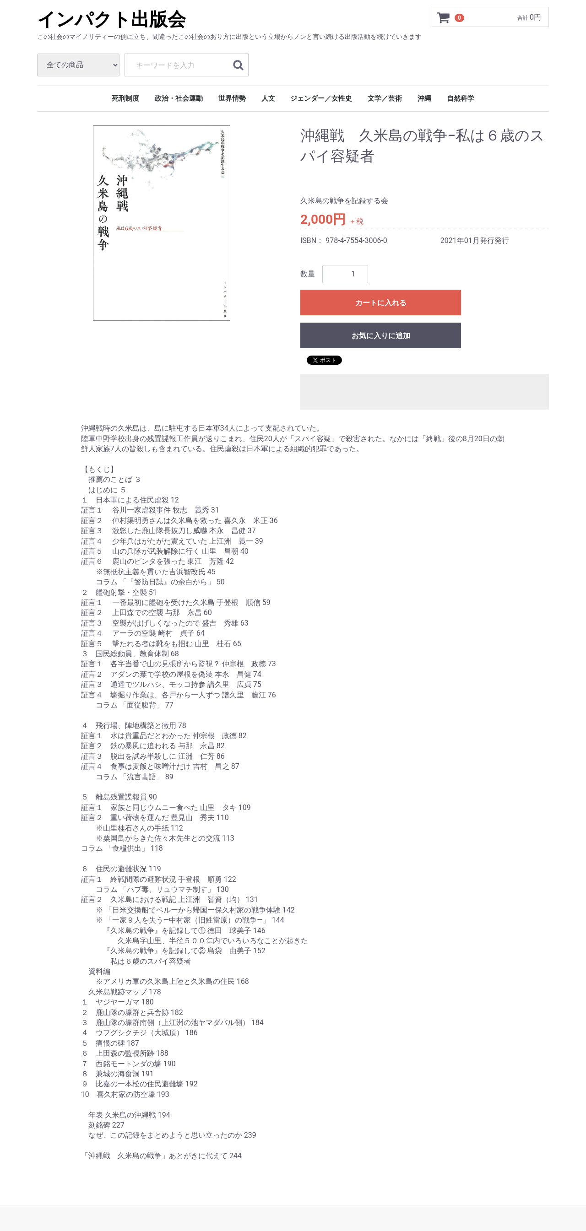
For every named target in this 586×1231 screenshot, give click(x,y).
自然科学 (460, 98)
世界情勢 (232, 98)
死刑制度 (125, 98)
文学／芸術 (385, 98)
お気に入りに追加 (381, 335)
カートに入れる (381, 302)
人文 (268, 98)
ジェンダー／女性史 (321, 98)
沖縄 (424, 98)
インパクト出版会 (111, 19)
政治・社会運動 (179, 98)
